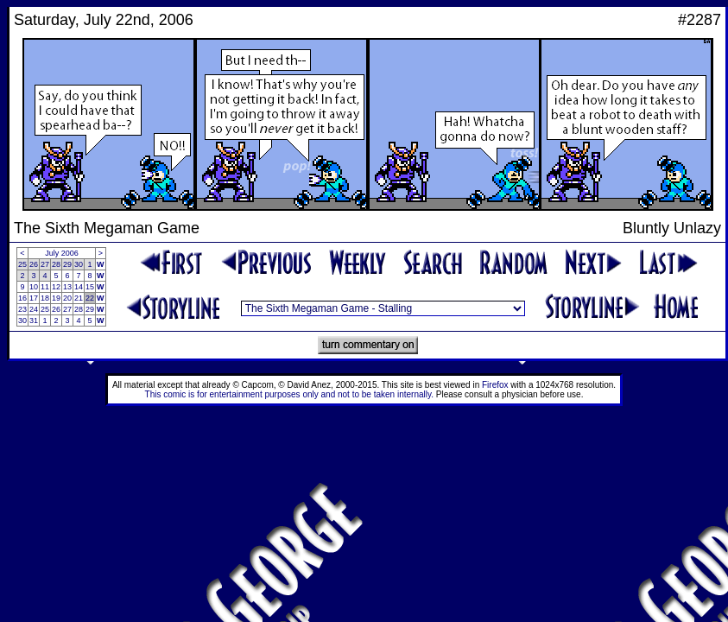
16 (22, 298)
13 (67, 286)
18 (45, 298)
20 (67, 298)
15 (89, 286)
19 (56, 298)
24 (33, 309)
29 (67, 264)
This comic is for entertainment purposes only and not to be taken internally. (289, 394)
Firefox (495, 385)
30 (78, 264)
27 (45, 264)
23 (22, 309)
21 (78, 298)
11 (45, 286)
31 (33, 320)
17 (33, 298)
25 (22, 264)
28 (56, 264)
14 (78, 286)
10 (33, 286)
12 (56, 286)
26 (33, 264)
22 (89, 298)
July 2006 (62, 253)
